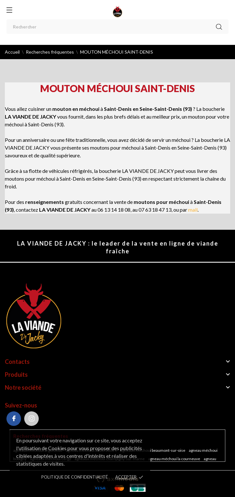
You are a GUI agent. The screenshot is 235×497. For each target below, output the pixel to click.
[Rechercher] (117, 26)
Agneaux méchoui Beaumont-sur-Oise (153, 450)
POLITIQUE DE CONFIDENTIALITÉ (74, 477)
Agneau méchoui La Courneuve (174, 458)
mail (193, 209)
